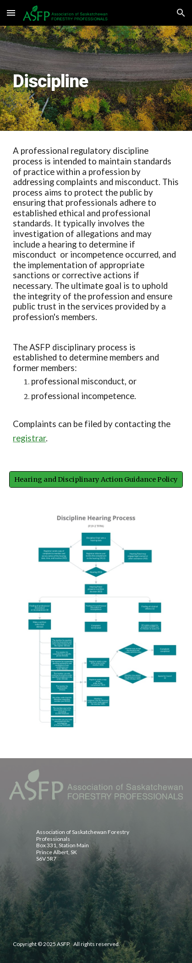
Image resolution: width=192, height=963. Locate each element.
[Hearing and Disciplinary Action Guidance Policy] (96, 479)
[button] (11, 12)
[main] (95, 78)
